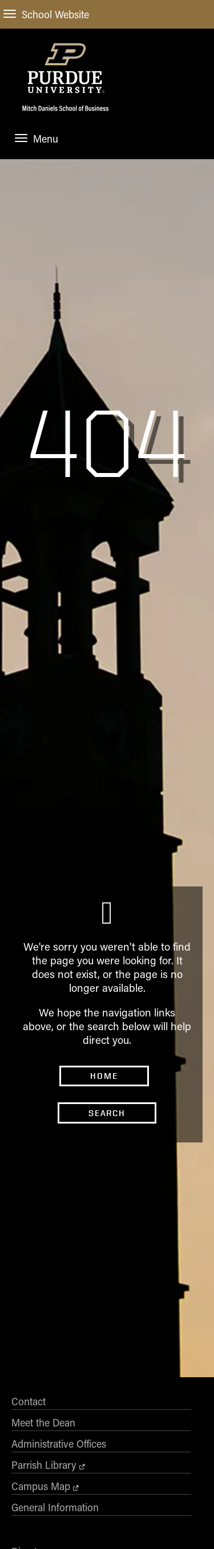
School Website (46, 14)
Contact (28, 1508)
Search (107, 1193)
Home (104, 1156)
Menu (36, 138)
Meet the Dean (43, 1529)
